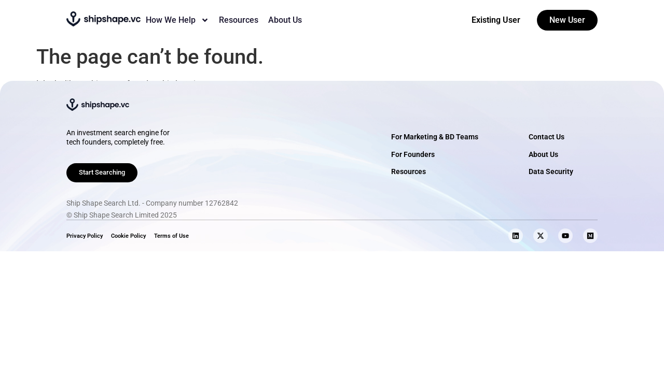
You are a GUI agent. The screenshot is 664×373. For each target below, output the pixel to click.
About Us (285, 20)
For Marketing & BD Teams (434, 137)
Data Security (551, 171)
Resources (238, 20)
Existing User (496, 20)
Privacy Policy (84, 236)
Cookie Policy (128, 236)
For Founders (413, 154)
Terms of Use (171, 236)
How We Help (177, 20)
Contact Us (546, 137)
